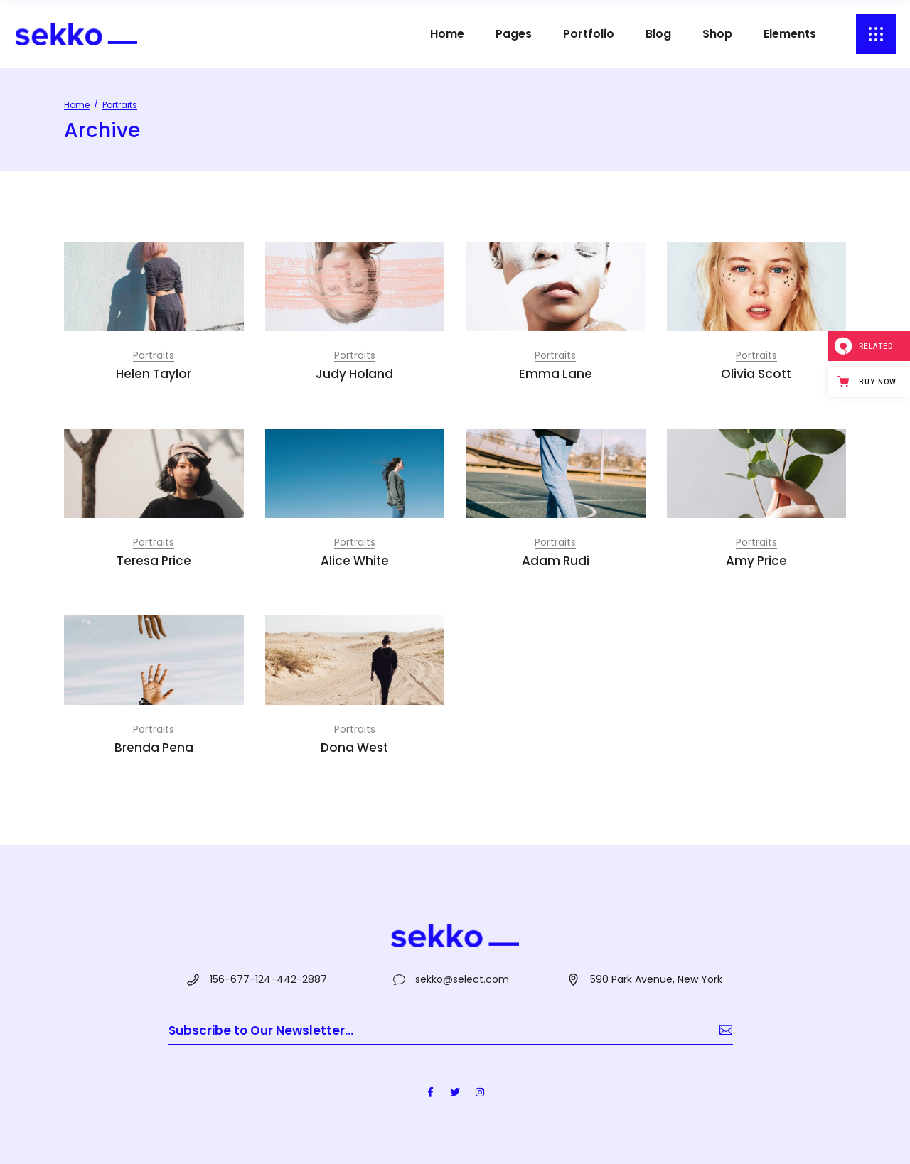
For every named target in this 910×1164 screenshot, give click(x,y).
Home (77, 105)
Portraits (153, 355)
